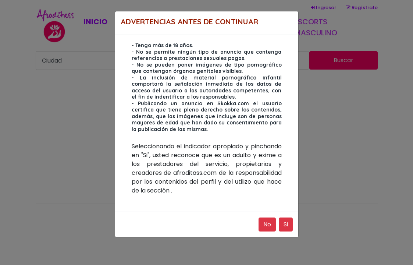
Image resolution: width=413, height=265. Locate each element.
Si (286, 224)
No (267, 224)
